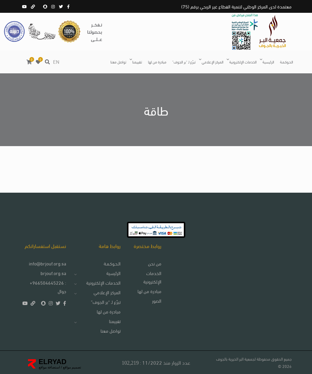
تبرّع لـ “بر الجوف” (184, 61)
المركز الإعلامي (212, 61)
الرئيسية (268, 61)
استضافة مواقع (49, 367)
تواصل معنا (118, 61)
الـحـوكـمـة (286, 61)
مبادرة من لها (157, 61)
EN (56, 61)
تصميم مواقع (71, 367)
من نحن (154, 263)
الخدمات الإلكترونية (243, 61)
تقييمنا (137, 61)
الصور (156, 300)
